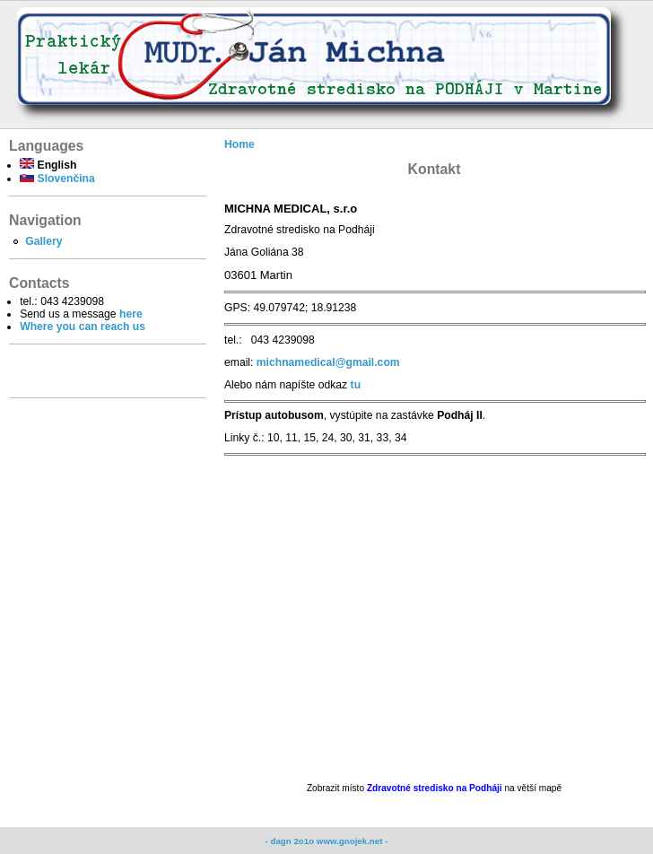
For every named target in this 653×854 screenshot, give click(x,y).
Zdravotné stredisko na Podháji (436, 788)
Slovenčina (57, 178)
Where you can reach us (82, 326)
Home (239, 144)
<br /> (434, 619)
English (48, 165)
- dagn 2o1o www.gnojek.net (326, 841)
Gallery (43, 241)
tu (356, 385)
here (131, 314)
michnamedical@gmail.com (328, 362)
